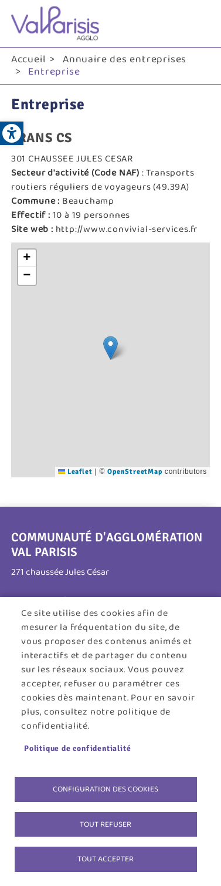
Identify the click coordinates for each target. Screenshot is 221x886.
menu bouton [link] (198, 23)
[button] (110, 348)
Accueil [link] (28, 59)
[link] (11, 133)
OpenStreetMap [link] (134, 471)
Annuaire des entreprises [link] (124, 59)
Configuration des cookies (105, 789)
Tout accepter (105, 859)
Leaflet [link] (75, 471)
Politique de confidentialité (77, 748)
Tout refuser (105, 824)
